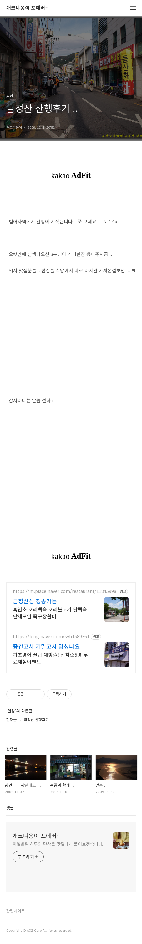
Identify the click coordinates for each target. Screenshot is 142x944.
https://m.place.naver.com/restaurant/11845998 (64, 591)
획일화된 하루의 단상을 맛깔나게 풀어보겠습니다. (58, 844)
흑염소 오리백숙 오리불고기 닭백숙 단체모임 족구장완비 (50, 612)
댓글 (10, 808)
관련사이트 (15, 911)
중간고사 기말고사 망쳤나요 (46, 646)
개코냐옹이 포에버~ (27, 8)
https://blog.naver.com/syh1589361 (51, 636)
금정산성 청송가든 (35, 601)
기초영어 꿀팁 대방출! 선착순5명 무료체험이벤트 (50, 658)
